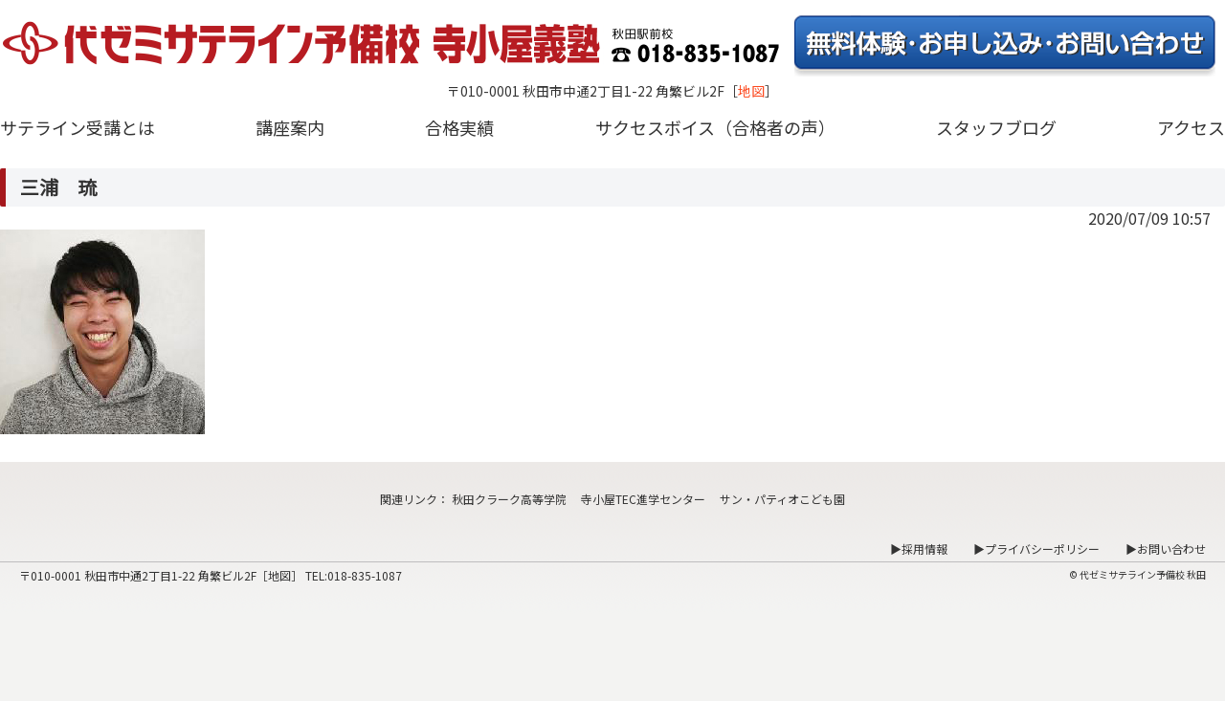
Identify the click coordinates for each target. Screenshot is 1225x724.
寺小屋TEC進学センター (643, 499)
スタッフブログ (996, 127)
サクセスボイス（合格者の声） (715, 127)
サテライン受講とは (77, 127)
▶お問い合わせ (1165, 548)
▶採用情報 (918, 548)
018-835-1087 (364, 575)
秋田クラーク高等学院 (509, 499)
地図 (751, 90)
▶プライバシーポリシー (1036, 548)
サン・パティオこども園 (782, 499)
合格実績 (459, 127)
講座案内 (290, 127)
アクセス (1191, 127)
